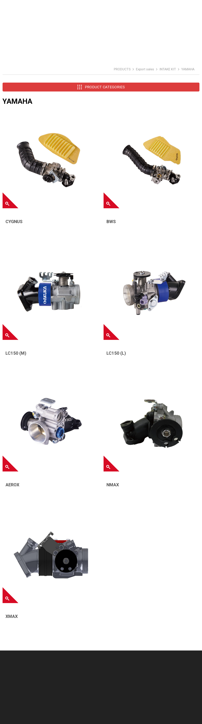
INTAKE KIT (167, 69)
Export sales (145, 69)
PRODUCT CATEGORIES (101, 87)
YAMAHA (188, 69)
